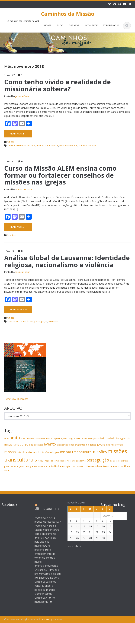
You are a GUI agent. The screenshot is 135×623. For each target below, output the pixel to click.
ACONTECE (91, 25)
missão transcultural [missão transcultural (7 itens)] (76, 452)
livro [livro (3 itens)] (108, 445)
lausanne (13, 321)
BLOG (60, 25)
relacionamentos (68, 145)
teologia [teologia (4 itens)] (66, 466)
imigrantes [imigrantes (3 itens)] (80, 445)
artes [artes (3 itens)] (23, 438)
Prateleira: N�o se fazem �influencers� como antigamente (44, 529)
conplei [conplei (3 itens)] (84, 438)
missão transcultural (47, 145)
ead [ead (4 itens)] (31, 444)
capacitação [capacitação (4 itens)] (59, 438)
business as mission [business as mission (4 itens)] (37, 438)
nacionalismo (26, 321)
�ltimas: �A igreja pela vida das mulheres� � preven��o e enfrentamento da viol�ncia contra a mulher (42, 549)
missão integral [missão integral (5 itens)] (49, 452)
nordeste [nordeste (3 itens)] (71, 461)
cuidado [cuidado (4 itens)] (101, 438)
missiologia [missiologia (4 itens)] (117, 444)
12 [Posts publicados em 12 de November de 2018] (74, 526)
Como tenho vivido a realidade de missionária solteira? (57, 85)
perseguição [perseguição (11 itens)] (97, 460)
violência (53, 321)
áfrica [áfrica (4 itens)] (127, 466)
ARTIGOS (74, 25)
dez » (75, 546)
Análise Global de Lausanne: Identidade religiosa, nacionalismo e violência (67, 261)
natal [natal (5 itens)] (41, 460)
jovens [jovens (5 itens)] (101, 444)
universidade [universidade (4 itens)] (107, 466)
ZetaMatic (58, 619)
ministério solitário (26, 145)
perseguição (40, 321)
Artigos (10, 141)
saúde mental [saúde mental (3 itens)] (44, 466)
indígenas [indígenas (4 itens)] (91, 444)
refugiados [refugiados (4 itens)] (31, 466)
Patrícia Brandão (24, 189)
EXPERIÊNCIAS (111, 25)
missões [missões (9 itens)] (100, 451)
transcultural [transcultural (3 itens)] (77, 466)
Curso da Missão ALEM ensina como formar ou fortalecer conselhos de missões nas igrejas (60, 175)
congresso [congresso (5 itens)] (73, 438)
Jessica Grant (22, 96)
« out (67, 546)
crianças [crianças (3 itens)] (92, 438)
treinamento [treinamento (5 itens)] (91, 466)
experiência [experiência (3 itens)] (62, 445)
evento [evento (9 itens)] (50, 444)
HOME (47, 25)
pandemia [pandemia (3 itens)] (81, 461)
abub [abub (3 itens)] (6, 438)
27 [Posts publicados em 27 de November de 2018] (80, 538)
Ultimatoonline (44, 508)
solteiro (92, 145)
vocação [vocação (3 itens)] (119, 466)
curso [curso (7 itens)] (24, 444)
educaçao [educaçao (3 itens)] (38, 445)
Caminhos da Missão (67, 13)
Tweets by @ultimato (16, 399)
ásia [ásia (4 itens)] (6, 470)
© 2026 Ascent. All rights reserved (22, 619)
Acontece (12, 235)
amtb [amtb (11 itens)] (15, 437)
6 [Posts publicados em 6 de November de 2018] (80, 520)
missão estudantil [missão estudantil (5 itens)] (28, 452)
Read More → (18, 133)
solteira (83, 145)
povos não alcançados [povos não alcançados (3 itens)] (14, 466)
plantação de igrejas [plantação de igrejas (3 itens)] (119, 461)
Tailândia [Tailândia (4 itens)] (56, 466)
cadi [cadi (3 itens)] (50, 438)
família (11, 145)
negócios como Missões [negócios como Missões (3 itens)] (55, 461)
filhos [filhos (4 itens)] (72, 444)
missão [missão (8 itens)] (10, 451)
